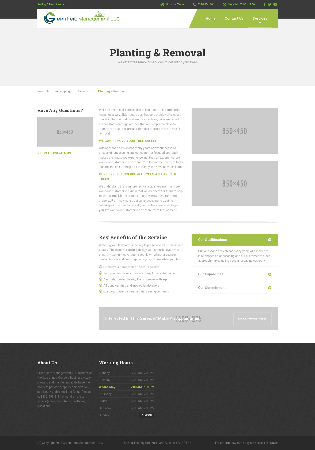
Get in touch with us (54, 153)
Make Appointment (252, 318)
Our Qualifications (212, 240)
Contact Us (234, 18)
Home (211, 18)
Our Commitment (212, 288)
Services (260, 18)
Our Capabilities (210, 274)
